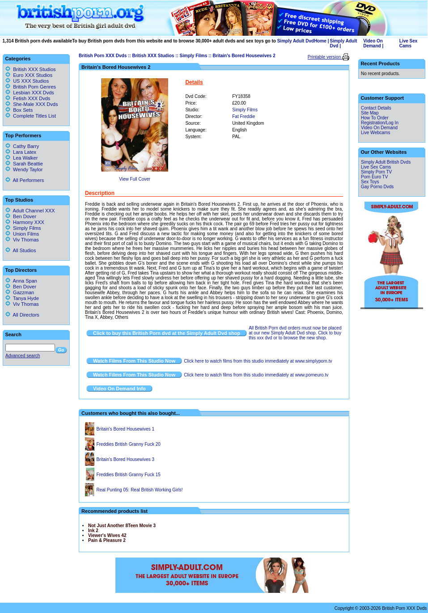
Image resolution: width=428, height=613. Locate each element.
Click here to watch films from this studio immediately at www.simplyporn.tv (258, 361)
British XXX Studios (153, 55)
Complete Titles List (30, 115)
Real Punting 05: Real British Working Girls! (139, 489)
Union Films (22, 234)
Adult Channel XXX (30, 210)
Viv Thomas (22, 239)
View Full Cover (134, 179)
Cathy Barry (22, 146)
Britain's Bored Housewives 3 (125, 459)
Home (320, 40)
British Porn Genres (34, 86)
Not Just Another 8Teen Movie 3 (122, 525)
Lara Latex (20, 152)
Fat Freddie (243, 116)
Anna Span (21, 280)
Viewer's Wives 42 (107, 535)
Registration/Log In (379, 122)
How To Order (375, 117)
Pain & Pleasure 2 (107, 540)
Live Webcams (375, 132)
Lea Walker (21, 158)
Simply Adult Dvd (295, 40)
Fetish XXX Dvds (31, 98)
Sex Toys (370, 181)
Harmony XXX (24, 222)
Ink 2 (93, 530)
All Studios (20, 250)
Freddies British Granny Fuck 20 (128, 444)
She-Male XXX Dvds (35, 104)
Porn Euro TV (374, 176)
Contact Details (376, 108)
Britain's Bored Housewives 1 (125, 429)
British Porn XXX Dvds (103, 55)
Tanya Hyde (22, 298)
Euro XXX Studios (32, 75)
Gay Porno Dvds (377, 186)
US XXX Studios (31, 81)
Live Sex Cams (408, 43)
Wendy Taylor (23, 169)
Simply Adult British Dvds (386, 162)
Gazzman (19, 292)
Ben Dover (20, 216)
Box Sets (23, 110)
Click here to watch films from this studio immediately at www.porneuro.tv (256, 374)
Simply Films (194, 55)
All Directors (22, 314)
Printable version (325, 57)
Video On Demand (373, 43)
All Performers (24, 180)
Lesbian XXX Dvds (33, 92)
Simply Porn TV (376, 171)
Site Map (369, 112)
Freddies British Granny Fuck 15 (128, 474)
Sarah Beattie (24, 163)
